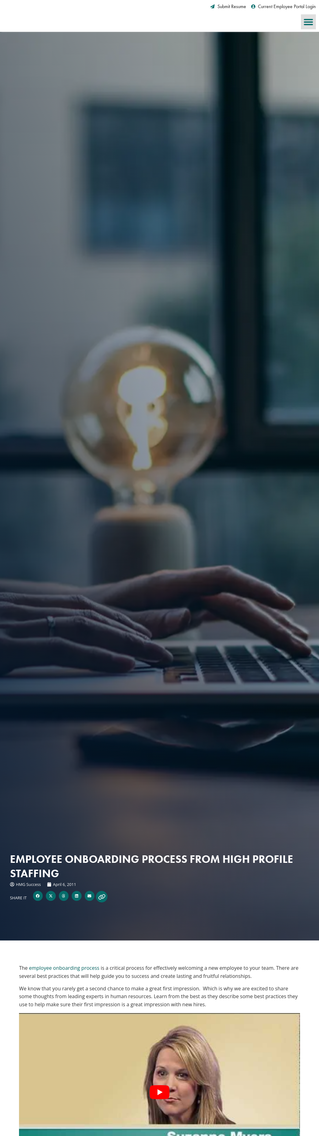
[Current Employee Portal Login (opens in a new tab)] (283, 6)
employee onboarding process (64, 967)
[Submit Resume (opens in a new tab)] (228, 6)
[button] (308, 21)
